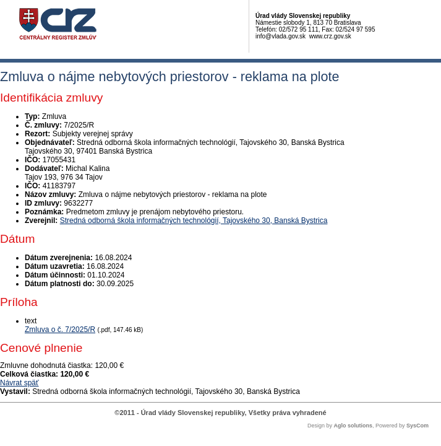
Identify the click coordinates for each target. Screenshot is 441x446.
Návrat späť (19, 382)
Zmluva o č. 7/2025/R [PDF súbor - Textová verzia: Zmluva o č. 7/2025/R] (60, 329)
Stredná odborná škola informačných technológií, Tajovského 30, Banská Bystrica (194, 220)
